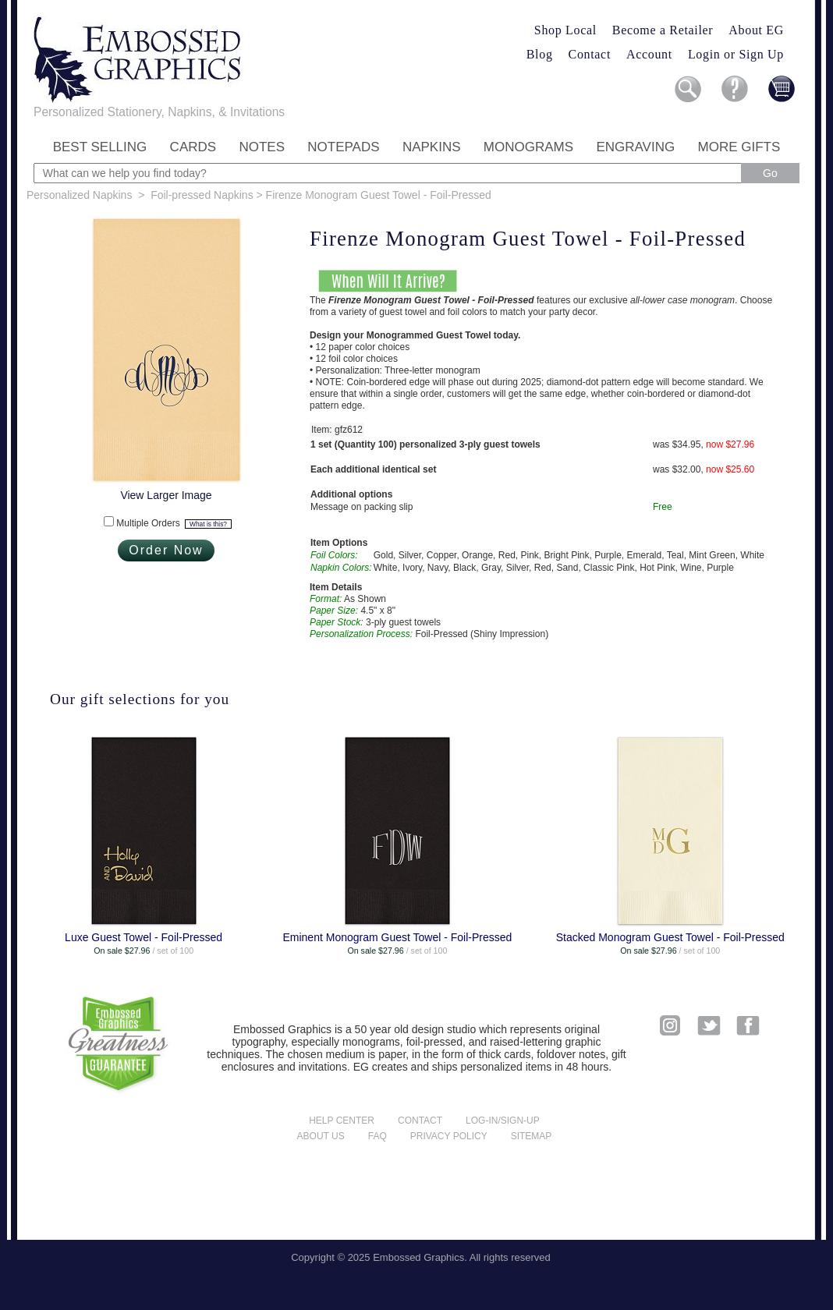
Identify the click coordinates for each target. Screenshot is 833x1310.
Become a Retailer (663, 30)
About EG (756, 30)
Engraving (635, 147)
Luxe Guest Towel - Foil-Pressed (143, 937)
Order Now (166, 550)
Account (649, 54)
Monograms (528, 147)
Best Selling (100, 147)
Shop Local (565, 30)
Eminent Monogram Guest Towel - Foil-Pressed (397, 937)
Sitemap (531, 1136)
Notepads (343, 147)
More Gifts (739, 147)
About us (321, 1136)
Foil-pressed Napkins (202, 195)
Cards (193, 147)
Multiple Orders (173, 523)
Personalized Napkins (79, 195)
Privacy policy (448, 1136)
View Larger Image (165, 495)
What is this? (208, 524)
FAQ (377, 1136)
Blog (539, 54)
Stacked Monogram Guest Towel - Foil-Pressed (670, 937)
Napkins (431, 147)
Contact (590, 54)
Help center (341, 1120)
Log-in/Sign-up (503, 1120)
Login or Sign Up (736, 54)
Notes (262, 147)
